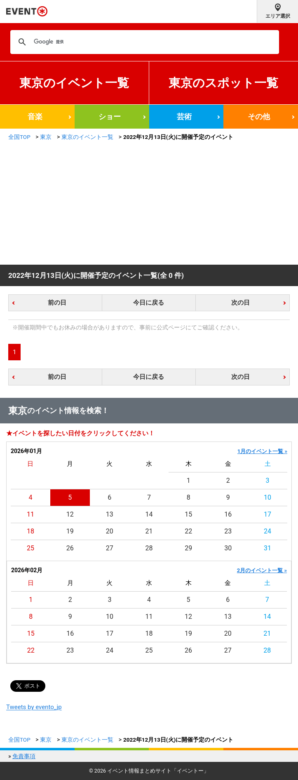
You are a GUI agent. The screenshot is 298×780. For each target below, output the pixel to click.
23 (228, 531)
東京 (46, 137)
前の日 (57, 302)
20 (109, 531)
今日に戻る (148, 302)
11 (30, 514)
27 (109, 548)
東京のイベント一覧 (74, 83)
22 (188, 531)
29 (188, 548)
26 (70, 548)
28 (149, 548)
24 (267, 531)
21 (149, 531)
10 (267, 497)
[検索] (143, 42)
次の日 (240, 302)
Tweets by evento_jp (34, 707)
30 (228, 548)
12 (70, 514)
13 (109, 514)
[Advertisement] (149, 203)
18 (30, 531)
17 (267, 514)
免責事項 (23, 756)
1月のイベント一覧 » (262, 451)
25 (30, 548)
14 (149, 514)
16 (228, 514)
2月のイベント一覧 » (262, 570)
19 (70, 531)
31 (267, 548)
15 (188, 514)
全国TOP (19, 137)
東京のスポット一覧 (223, 83)
